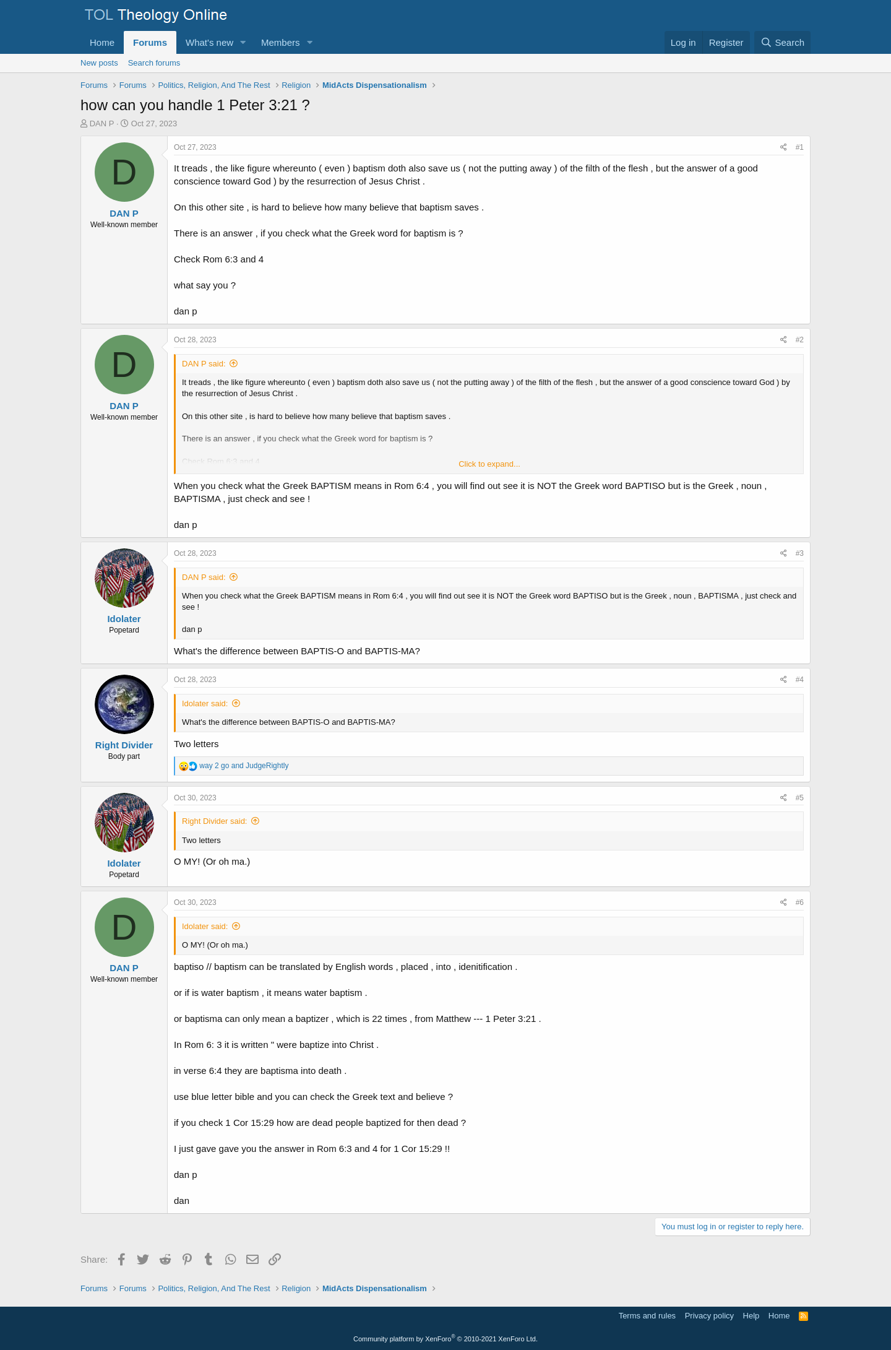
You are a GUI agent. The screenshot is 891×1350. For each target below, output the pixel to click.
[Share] (783, 148)
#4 (800, 679)
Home (102, 42)
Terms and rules (647, 1315)
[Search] (782, 42)
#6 (800, 902)
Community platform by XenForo (445, 1339)
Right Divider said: (215, 821)
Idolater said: (205, 703)
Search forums (154, 62)
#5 (800, 798)
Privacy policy (709, 1315)
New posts (99, 62)
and (243, 765)
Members (280, 42)
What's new (209, 42)
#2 (800, 339)
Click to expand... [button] (489, 464)
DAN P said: (204, 363)
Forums (150, 42)
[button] (243, 42)
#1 (800, 147)
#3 (800, 553)
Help (751, 1315)
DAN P (102, 123)
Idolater (123, 618)
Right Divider (124, 745)
